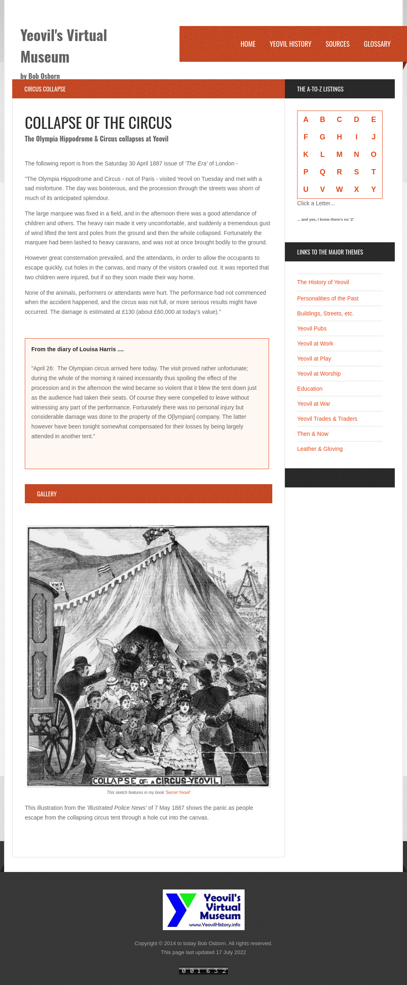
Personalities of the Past (328, 298)
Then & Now (312, 434)
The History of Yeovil (323, 282)
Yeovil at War (313, 403)
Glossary (377, 44)
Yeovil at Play (314, 358)
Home (248, 44)
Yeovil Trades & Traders (327, 418)
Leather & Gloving (320, 449)
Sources (338, 44)
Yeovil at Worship (319, 373)
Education (309, 388)
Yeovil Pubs (312, 328)
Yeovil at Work (315, 343)
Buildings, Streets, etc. (325, 313)
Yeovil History (290, 44)
